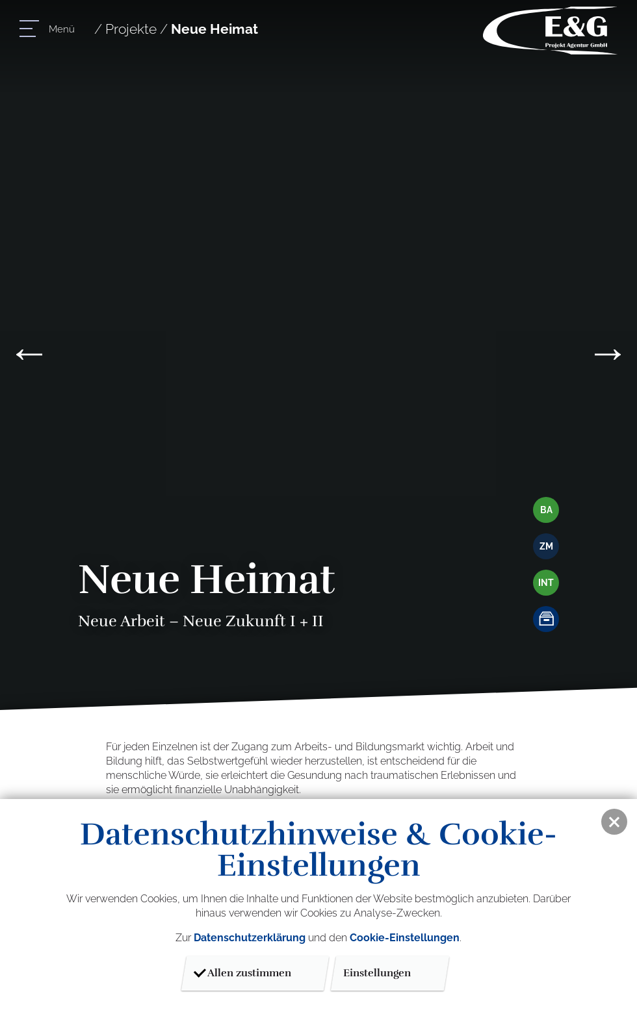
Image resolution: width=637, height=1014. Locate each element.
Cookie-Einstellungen (405, 938)
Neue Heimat (214, 29)
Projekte (131, 29)
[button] (614, 822)
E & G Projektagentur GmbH (550, 30)
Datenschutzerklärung (250, 938)
